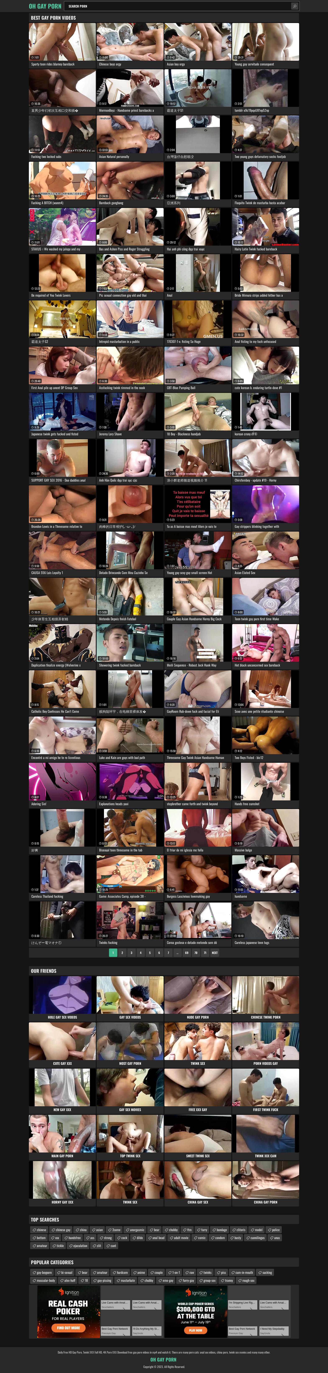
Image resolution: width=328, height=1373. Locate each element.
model (259, 1229)
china (83, 1229)
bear (156, 1229)
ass (92, 1237)
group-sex (209, 1280)
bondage (222, 1229)
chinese (41, 1229)
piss (223, 1272)
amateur (42, 1245)
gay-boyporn (44, 1272)
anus (277, 1237)
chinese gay (63, 1229)
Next (215, 952)
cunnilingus (258, 1237)
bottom (41, 1237)
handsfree (75, 1237)
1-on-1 (176, 1272)
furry (204, 1229)
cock (124, 1237)
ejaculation (80, 1245)
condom (220, 1237)
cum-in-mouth (244, 1272)
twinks (207, 1272)
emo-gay (168, 1280)
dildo (140, 1237)
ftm (189, 1229)
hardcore (122, 1272)
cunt (113, 1245)
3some (116, 1229)
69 (186, 952)
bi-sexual (66, 1272)
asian (99, 1229)
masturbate (128, 1280)
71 (205, 952)
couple (159, 1272)
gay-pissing (104, 1280)
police (276, 1229)
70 (196, 952)
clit (99, 1245)
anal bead (158, 1237)
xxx (57, 1237)
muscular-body (46, 1280)
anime (141, 1272)
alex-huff (69, 1280)
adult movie (181, 1237)
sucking (267, 1272)
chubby (173, 1229)
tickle (60, 1245)
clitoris (241, 1229)
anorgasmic (137, 1229)
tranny (229, 1280)
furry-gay (188, 1280)
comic (202, 1237)
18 (86, 1280)
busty (237, 1237)
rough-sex (248, 1280)
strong (108, 1237)
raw (192, 1272)
